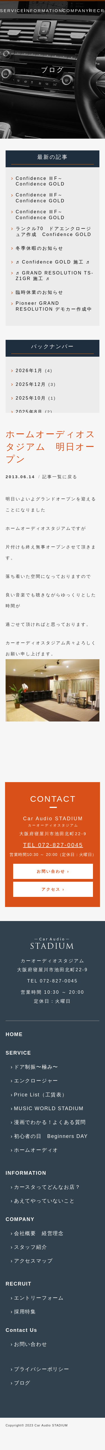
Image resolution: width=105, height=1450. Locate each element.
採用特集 (25, 1311)
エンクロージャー (36, 1081)
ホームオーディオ (36, 1150)
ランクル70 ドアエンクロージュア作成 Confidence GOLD (54, 231)
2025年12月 (31, 384)
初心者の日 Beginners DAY (51, 1136)
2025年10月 (31, 398)
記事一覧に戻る (60, 476)
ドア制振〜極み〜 (36, 1067)
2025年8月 (29, 411)
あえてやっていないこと (44, 1201)
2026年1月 (29, 370)
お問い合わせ (30, 1344)
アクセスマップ (33, 1261)
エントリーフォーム (39, 1298)
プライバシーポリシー (41, 1369)
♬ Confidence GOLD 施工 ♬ (53, 262)
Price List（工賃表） (40, 1095)
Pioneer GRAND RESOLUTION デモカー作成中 (54, 306)
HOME (14, 1034)
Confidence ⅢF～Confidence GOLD (40, 181)
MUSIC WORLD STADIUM (49, 1108)
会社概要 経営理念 (39, 1233)
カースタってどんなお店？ (47, 1187)
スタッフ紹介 (30, 1247)
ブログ (22, 1383)
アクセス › (53, 889)
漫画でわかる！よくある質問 (50, 1122)
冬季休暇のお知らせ (40, 248)
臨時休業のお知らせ (40, 292)
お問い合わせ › (53, 871)
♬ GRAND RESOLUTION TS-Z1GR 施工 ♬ (55, 276)
